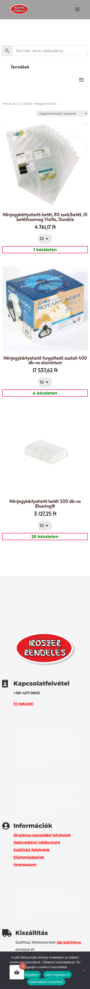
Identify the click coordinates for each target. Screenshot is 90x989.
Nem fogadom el (57, 975)
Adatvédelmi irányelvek (46, 982)
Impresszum (24, 864)
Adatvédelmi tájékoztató (36, 842)
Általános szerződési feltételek (42, 835)
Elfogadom (30, 975)
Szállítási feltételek (31, 849)
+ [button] (47, 238)
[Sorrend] (62, 114)
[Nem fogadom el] (84, 970)
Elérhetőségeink (28, 857)
